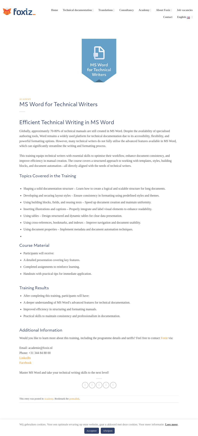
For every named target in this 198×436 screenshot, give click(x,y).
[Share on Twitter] (92, 385)
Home (54, 10)
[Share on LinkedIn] (113, 385)
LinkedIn (25, 358)
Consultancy (126, 10)
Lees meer (171, 424)
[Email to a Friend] (99, 385)
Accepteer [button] (92, 430)
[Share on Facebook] (85, 385)
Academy (145, 10)
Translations (106, 10)
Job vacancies (185, 10)
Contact (167, 17)
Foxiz (164, 338)
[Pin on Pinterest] (106, 385)
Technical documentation (78, 10)
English (185, 17)
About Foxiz (164, 10)
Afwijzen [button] (107, 430)
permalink (74, 398)
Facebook (25, 362)
